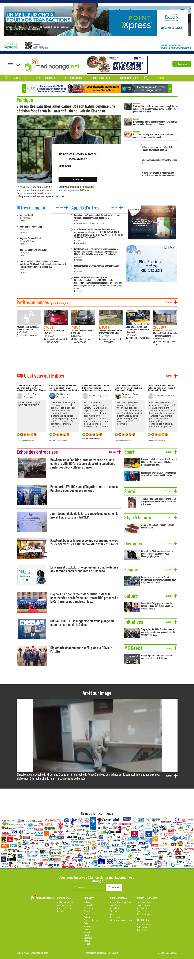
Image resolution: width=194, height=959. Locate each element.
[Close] (141, 144)
